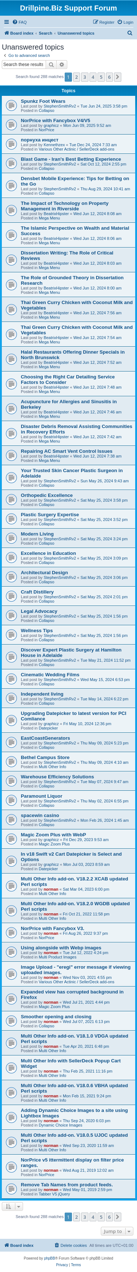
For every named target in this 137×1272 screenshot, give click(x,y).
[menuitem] (19, 22)
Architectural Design (44, 572)
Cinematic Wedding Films (50, 674)
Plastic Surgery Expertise (50, 514)
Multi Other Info (52, 767)
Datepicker (48, 728)
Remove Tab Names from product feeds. (67, 1184)
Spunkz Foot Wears (43, 101)
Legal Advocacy (39, 611)
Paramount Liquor (41, 796)
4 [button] (93, 77)
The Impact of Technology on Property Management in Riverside (65, 206)
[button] (117, 77)
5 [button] (101, 77)
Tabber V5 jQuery (54, 1194)
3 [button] (84, 77)
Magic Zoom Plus (54, 844)
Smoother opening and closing (56, 1016)
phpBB (49, 1258)
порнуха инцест (39, 140)
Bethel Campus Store (45, 757)
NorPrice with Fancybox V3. (52, 928)
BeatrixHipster (56, 213)
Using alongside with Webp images (61, 947)
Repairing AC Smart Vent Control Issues (67, 451)
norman (50, 889)
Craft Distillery (37, 592)
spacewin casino (40, 815)
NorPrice (46, 130)
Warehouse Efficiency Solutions (57, 776)
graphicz (51, 125)
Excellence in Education (48, 553)
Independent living (42, 694)
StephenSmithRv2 (59, 106)
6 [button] (109, 77)
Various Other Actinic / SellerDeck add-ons (76, 149)
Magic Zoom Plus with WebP (53, 834)
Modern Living (37, 534)
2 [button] (76, 77)
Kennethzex (54, 145)
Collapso (46, 110)
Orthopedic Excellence (47, 495)
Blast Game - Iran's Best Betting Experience (71, 159)
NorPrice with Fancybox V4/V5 (55, 120)
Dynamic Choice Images (60, 1125)
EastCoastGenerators (45, 738)
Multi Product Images (57, 957)
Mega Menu (49, 218)
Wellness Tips (37, 630)
